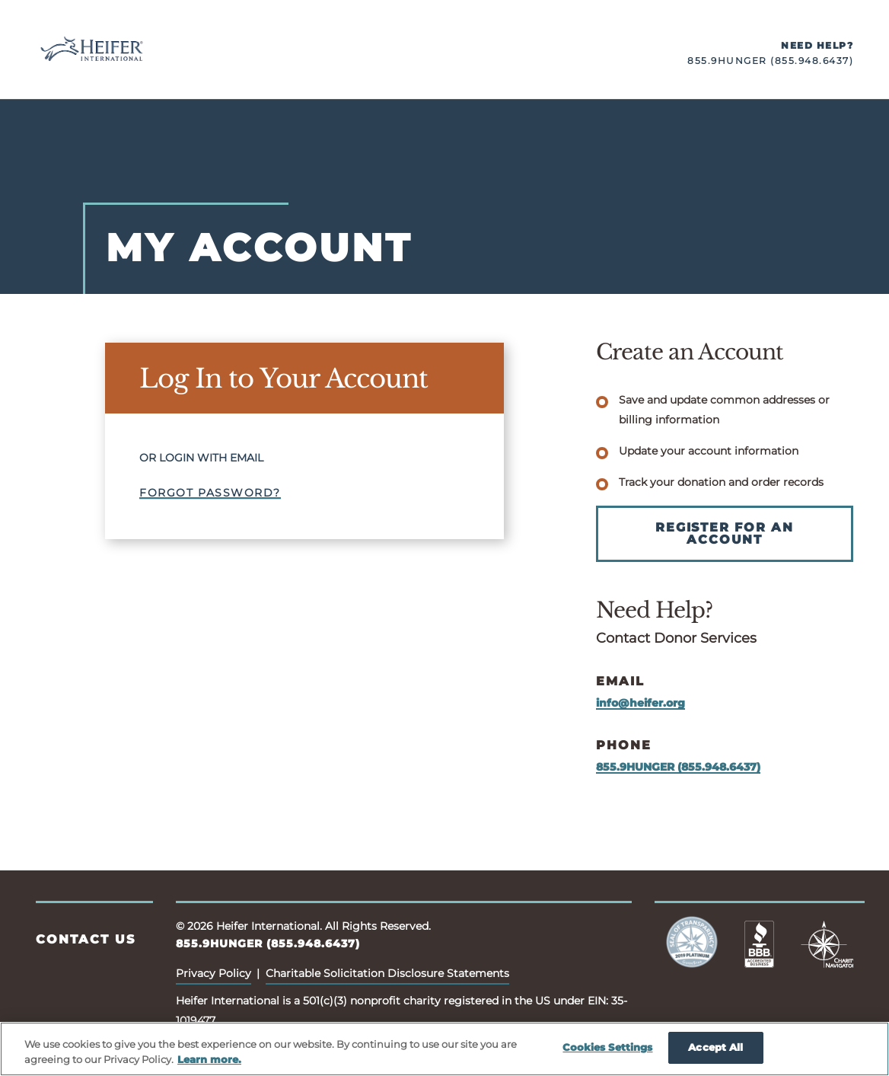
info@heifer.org (640, 703)
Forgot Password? (210, 493)
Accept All (715, 1047)
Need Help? (817, 45)
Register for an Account (724, 533)
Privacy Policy (213, 973)
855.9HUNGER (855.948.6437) (770, 60)
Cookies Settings (607, 1047)
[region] (444, 1049)
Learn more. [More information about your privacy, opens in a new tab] (209, 1059)
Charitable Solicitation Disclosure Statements (387, 973)
